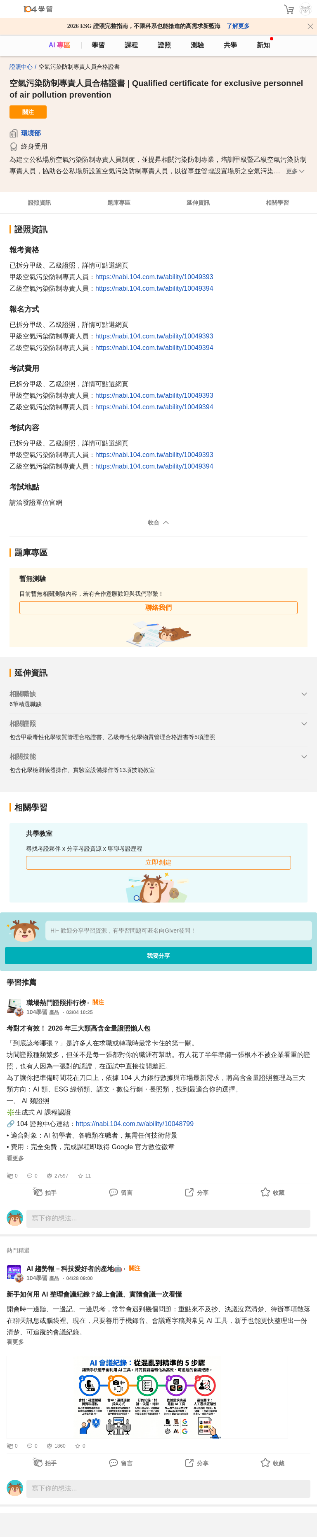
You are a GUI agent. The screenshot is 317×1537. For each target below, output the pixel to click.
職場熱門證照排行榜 (56, 1002)
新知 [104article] (265, 43)
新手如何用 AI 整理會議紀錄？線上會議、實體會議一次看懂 (94, 1294)
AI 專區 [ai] (59, 45)
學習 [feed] (98, 45)
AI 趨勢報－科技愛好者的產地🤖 (74, 1268)
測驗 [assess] (197, 45)
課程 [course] (131, 45)
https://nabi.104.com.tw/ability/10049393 (154, 276)
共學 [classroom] (230, 45)
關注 (28, 112)
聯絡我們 (158, 607)
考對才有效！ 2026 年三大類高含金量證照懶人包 (78, 1028)
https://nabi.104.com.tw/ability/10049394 (154, 288)
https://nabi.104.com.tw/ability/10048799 (135, 1123)
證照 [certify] (164, 45)
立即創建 (158, 862)
